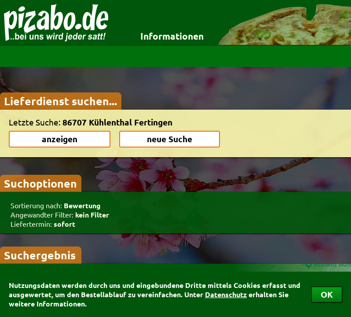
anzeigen (59, 138)
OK (327, 294)
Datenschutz (226, 294)
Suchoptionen (40, 183)
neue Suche (169, 138)
